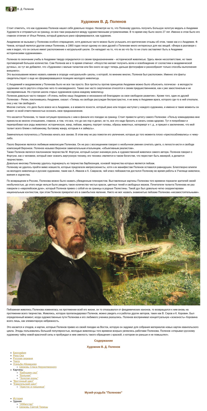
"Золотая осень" (28, 378)
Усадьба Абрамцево (25, 364)
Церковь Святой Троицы (33, 407)
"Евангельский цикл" (25, 384)
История (18, 398)
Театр (16, 361)
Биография (19, 352)
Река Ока (18, 355)
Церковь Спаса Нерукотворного (38, 367)
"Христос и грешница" (32, 386)
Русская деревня (23, 358)
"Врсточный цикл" (23, 381)
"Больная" (25, 375)
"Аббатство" (26, 404)
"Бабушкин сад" (28, 372)
